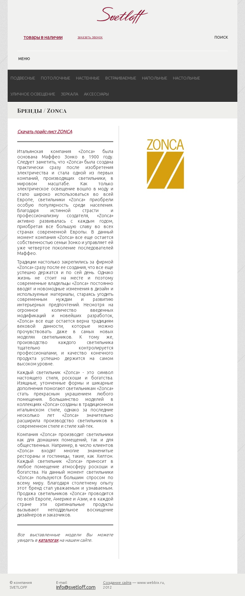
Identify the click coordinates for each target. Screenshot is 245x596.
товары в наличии (43, 37)
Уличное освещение (33, 94)
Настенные (88, 78)
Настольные (186, 78)
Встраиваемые (120, 78)
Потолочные (55, 78)
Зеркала (69, 94)
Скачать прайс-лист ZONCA (44, 131)
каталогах (48, 540)
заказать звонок (90, 37)
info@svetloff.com (75, 587)
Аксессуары (96, 94)
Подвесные (23, 78)
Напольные (154, 78)
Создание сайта (117, 582)
